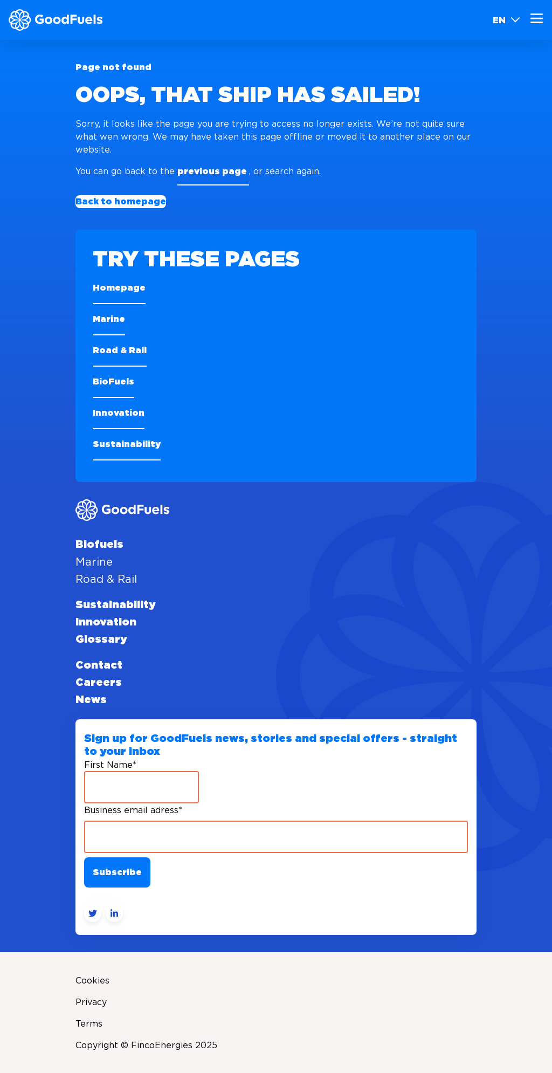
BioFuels (113, 381)
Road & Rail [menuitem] (106, 579)
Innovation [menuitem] (105, 622)
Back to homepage (120, 201)
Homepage (119, 288)
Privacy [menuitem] (91, 1002)
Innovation (118, 413)
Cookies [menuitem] (92, 980)
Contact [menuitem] (98, 665)
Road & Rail (120, 350)
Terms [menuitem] (88, 1023)
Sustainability (127, 444)
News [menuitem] (91, 699)
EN (507, 20)
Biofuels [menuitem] (99, 544)
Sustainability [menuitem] (115, 605)
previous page (213, 171)
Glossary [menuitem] (101, 639)
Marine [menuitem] (94, 562)
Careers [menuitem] (98, 682)
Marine (109, 319)
